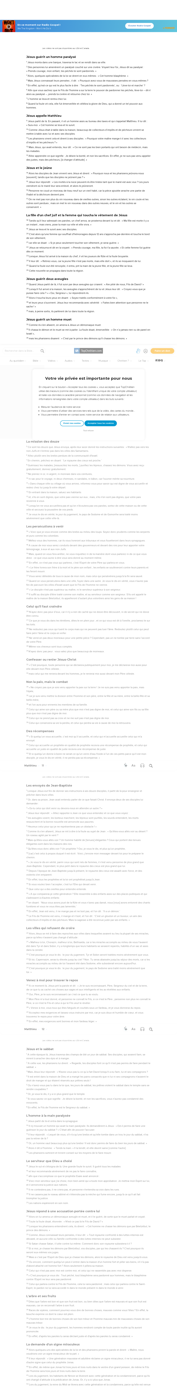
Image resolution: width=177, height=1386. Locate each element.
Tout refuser (88, 86)
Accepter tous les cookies (101, 78)
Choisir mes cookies (72, 78)
